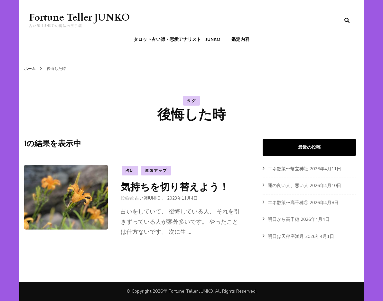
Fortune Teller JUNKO (79, 17)
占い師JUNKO (148, 198)
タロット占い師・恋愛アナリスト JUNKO (177, 39)
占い (130, 170)
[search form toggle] (347, 20)
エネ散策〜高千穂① (288, 203)
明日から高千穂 (283, 219)
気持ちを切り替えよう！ (175, 187)
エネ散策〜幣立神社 (288, 169)
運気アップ (156, 170)
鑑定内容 (240, 39)
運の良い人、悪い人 (288, 186)
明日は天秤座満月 (286, 236)
